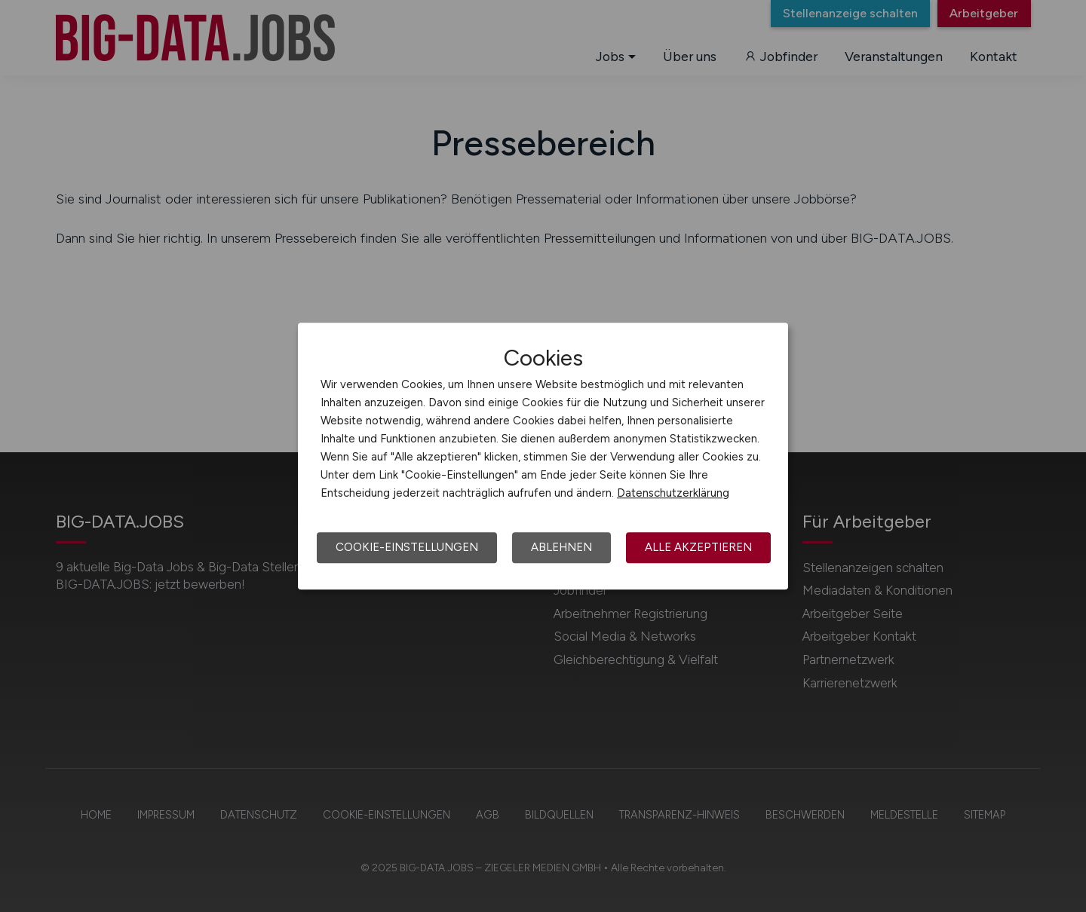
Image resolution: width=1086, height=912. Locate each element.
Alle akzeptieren (698, 547)
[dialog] (543, 456)
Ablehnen (561, 547)
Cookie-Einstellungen (407, 547)
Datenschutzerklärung (673, 493)
